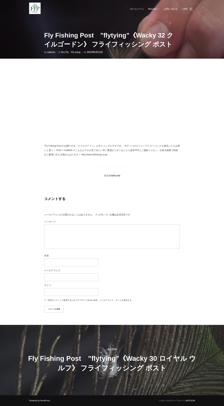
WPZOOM (190, 400)
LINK (185, 9)
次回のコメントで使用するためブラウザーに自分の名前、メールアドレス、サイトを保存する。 (90, 300)
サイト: (48, 285)
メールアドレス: (52, 270)
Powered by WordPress (39, 400)
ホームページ (137, 9)
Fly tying (75, 52)
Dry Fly (65, 52)
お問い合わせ (171, 9)
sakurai (51, 52)
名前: (46, 255)
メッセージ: (50, 221)
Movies (154, 9)
